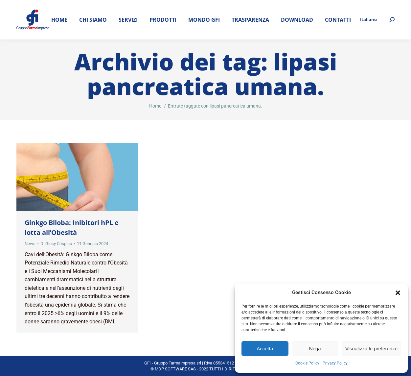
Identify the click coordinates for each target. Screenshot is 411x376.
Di (56, 243)
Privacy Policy (335, 363)
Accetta (265, 348)
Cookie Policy (307, 363)
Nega (315, 348)
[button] (398, 292)
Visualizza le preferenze (371, 348)
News (30, 243)
